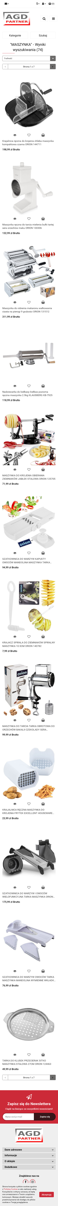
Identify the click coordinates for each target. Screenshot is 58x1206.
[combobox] (29, 58)
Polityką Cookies (11, 1189)
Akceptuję (47, 1194)
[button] (51, 4)
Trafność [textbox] (8, 58)
